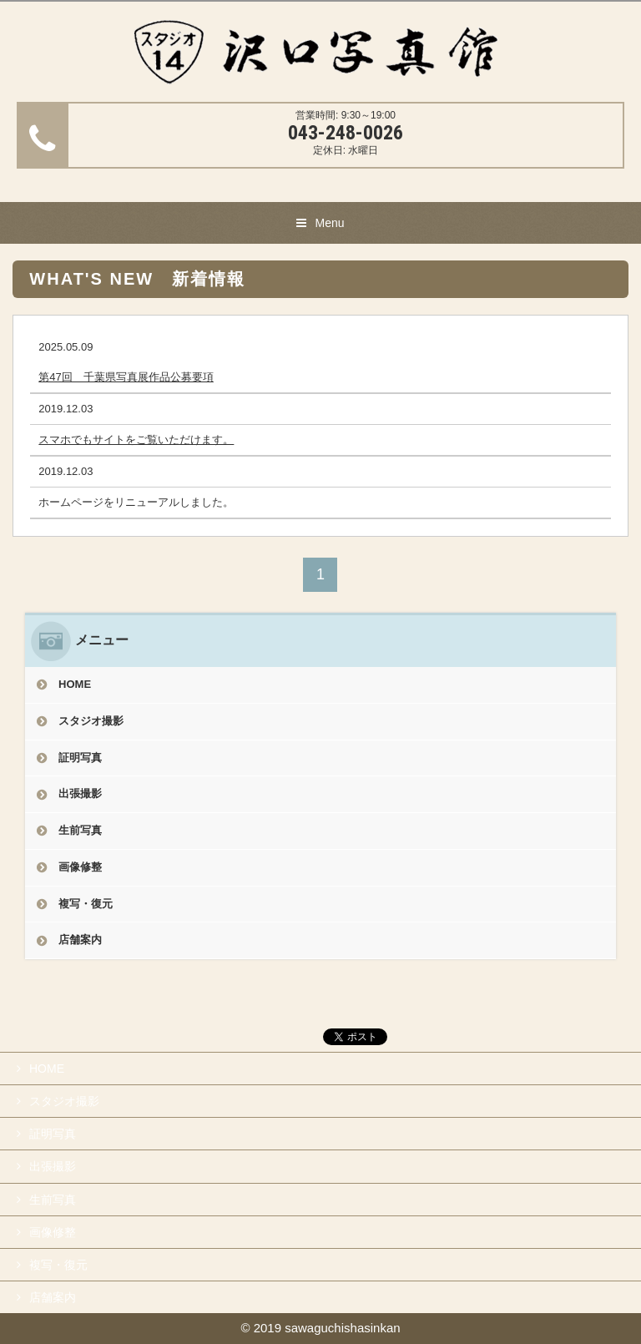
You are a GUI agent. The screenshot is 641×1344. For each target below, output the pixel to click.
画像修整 (80, 867)
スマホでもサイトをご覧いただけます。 (136, 439)
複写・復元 (85, 903)
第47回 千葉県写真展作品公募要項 (125, 377)
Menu (329, 223)
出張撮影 (80, 793)
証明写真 (80, 757)
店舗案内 (80, 939)
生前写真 (80, 830)
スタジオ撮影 (91, 721)
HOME (74, 684)
